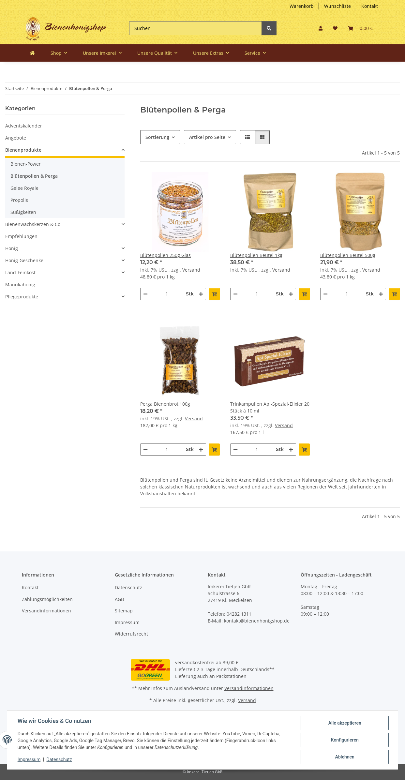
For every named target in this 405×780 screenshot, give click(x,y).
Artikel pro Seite (207, 137)
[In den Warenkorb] (214, 294)
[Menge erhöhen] (201, 294)
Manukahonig (20, 284)
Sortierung (157, 137)
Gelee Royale (24, 188)
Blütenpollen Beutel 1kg (256, 255)
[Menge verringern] (145, 294)
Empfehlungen (21, 236)
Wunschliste (337, 6)
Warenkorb (302, 6)
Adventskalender (23, 126)
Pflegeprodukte (21, 296)
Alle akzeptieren (344, 723)
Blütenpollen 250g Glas (165, 255)
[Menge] (167, 294)
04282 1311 (239, 614)
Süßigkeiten (23, 212)
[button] (320, 28)
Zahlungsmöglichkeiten (47, 599)
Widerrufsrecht (131, 634)
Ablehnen (344, 756)
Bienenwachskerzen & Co (32, 224)
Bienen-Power (25, 164)
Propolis (19, 200)
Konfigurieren (344, 739)
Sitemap (124, 611)
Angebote (15, 138)
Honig (11, 248)
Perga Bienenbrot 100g (165, 404)
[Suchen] (195, 28)
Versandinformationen (46, 611)
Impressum (127, 622)
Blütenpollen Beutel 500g (347, 255)
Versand (191, 270)
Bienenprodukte (23, 150)
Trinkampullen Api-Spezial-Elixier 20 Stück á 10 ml (269, 407)
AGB (119, 599)
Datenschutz (128, 587)
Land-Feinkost (20, 272)
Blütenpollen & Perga (34, 176)
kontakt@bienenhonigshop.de (257, 621)
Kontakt (369, 6)
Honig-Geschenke (24, 260)
